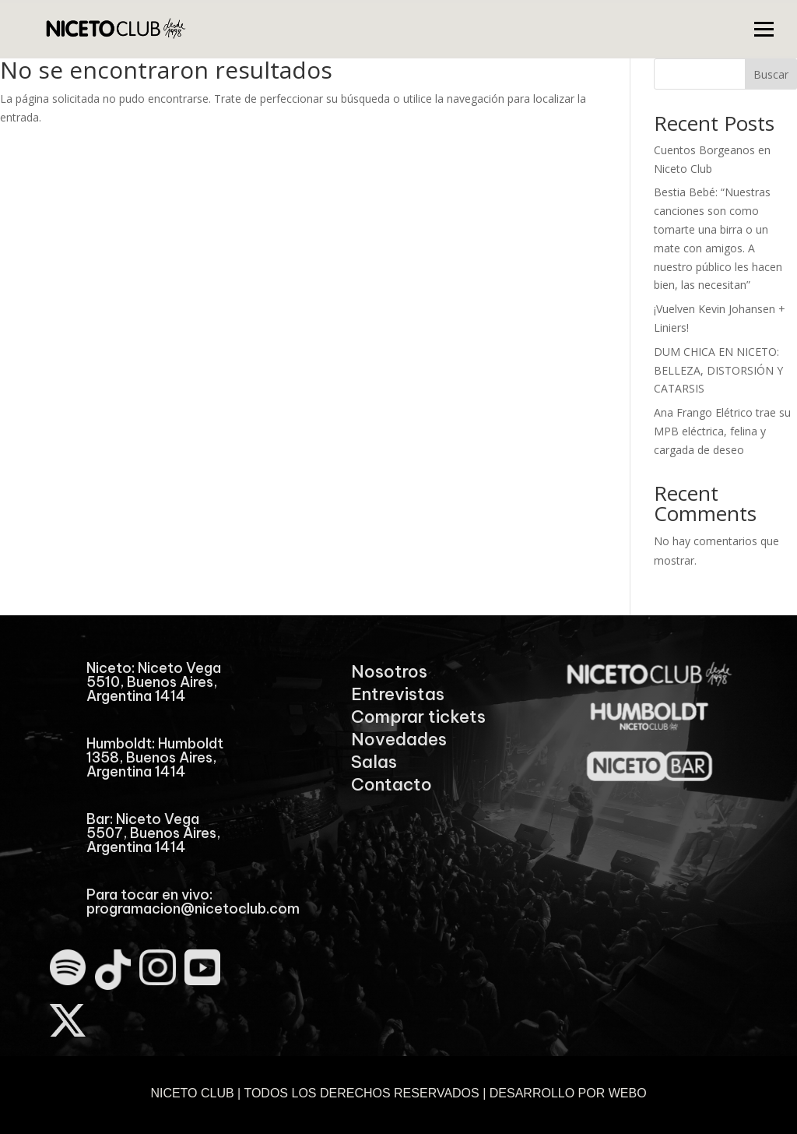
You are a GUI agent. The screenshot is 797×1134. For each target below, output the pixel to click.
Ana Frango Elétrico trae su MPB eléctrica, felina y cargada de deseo (722, 431)
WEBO (628, 1093)
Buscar (770, 74)
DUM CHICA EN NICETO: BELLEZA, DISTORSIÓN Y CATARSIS (718, 370)
